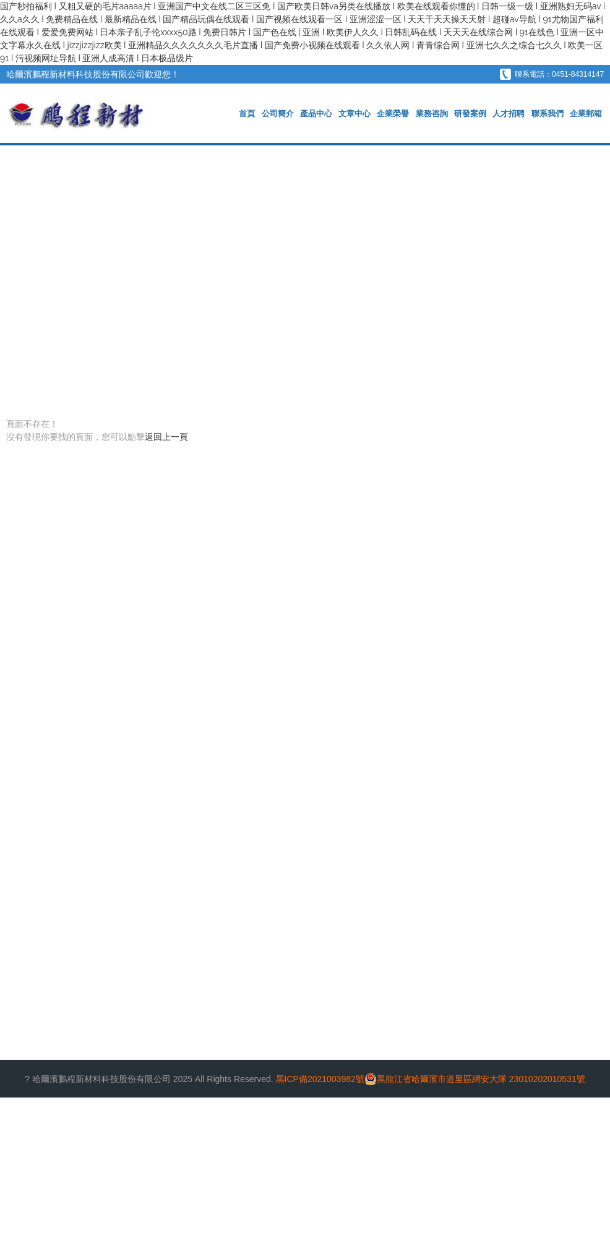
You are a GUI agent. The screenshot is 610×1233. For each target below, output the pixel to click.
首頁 (249, 113)
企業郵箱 (586, 113)
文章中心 (356, 113)
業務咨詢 (433, 113)
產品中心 (318, 113)
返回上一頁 (166, 437)
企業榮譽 (395, 113)
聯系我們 (547, 113)
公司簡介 (280, 113)
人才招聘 (509, 113)
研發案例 (471, 113)
